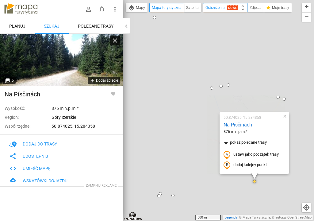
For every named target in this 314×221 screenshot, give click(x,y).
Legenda (230, 217)
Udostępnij (28, 156)
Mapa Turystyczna (256, 217)
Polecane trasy (95, 26)
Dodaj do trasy (33, 144)
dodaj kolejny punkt (209, 94)
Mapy (136, 8)
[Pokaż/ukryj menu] (115, 9)
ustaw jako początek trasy (215, 84)
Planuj (17, 26)
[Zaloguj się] (89, 9)
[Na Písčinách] (61, 60)
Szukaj (51, 26)
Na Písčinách (201, 54)
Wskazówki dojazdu (38, 180)
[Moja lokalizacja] (306, 207)
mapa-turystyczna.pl (21, 9)
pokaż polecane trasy (209, 71)
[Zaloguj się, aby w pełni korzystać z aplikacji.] (113, 93)
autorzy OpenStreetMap (293, 217)
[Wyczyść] (115, 40)
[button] (136, 124)
